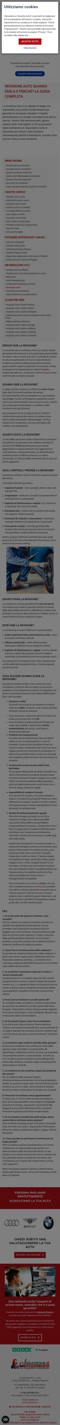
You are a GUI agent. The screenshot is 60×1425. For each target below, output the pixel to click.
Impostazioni (30, 48)
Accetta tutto (30, 41)
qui (26, 35)
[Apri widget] (5, 1419)
